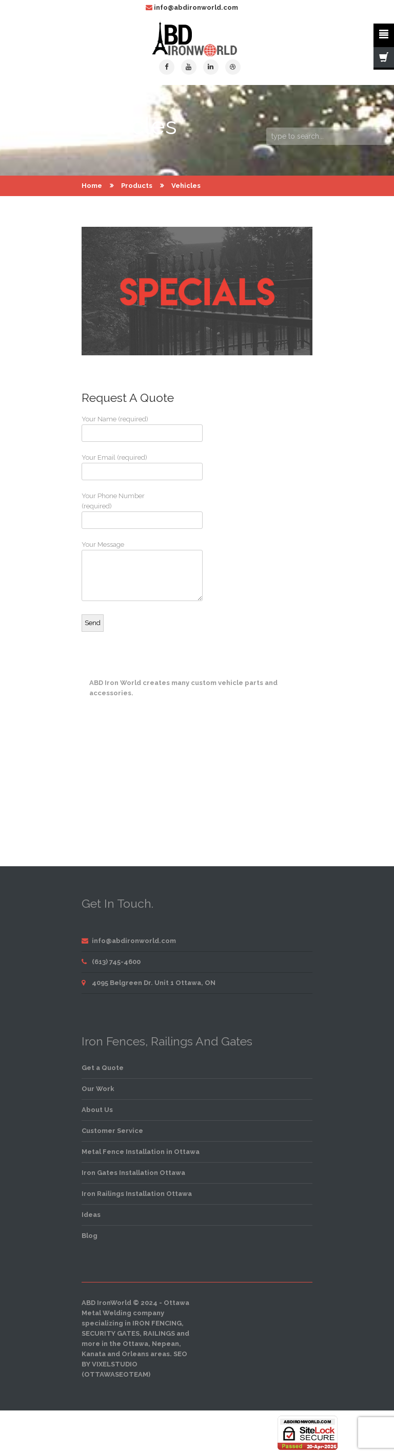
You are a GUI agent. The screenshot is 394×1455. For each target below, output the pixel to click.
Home (92, 185)
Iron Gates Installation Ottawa (133, 1172)
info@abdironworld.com (196, 7)
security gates (111, 1333)
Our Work (98, 1089)
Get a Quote (103, 1068)
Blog (89, 1235)
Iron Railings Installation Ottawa (137, 1193)
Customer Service (112, 1131)
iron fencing (157, 1323)
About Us (97, 1110)
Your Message (120, 571)
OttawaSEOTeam (116, 1374)
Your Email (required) (120, 467)
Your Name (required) (120, 428)
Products (136, 185)
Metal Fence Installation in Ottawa (141, 1152)
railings (159, 1333)
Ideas (91, 1214)
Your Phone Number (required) (120, 510)
